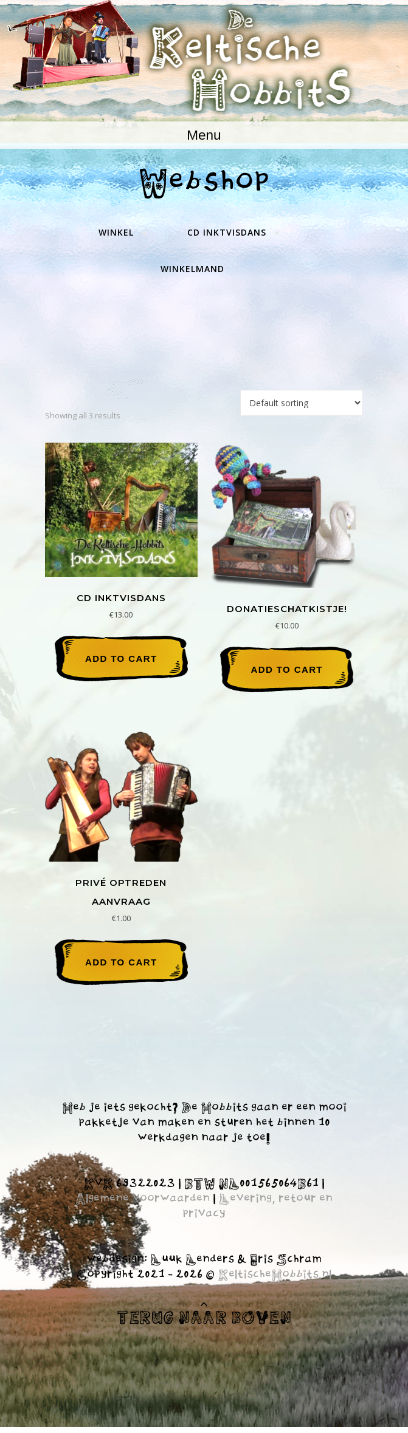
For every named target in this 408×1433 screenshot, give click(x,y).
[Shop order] (301, 403)
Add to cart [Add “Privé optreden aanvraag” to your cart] (121, 962)
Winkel (116, 232)
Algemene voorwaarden (142, 1199)
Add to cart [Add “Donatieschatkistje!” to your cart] (286, 669)
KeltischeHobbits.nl (274, 1275)
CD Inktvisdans (226, 232)
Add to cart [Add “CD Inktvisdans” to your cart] (121, 658)
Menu (204, 135)
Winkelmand (192, 268)
